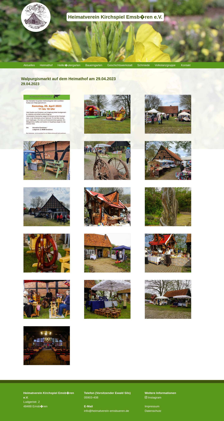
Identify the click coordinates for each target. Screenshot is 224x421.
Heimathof (46, 65)
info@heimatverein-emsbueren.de (106, 410)
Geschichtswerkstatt (119, 65)
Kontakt (185, 65)
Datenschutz (153, 410)
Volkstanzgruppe (165, 65)
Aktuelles (29, 65)
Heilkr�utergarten (69, 65)
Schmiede (143, 65)
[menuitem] (29, 65)
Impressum (152, 406)
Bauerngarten (93, 65)
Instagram (153, 397)
